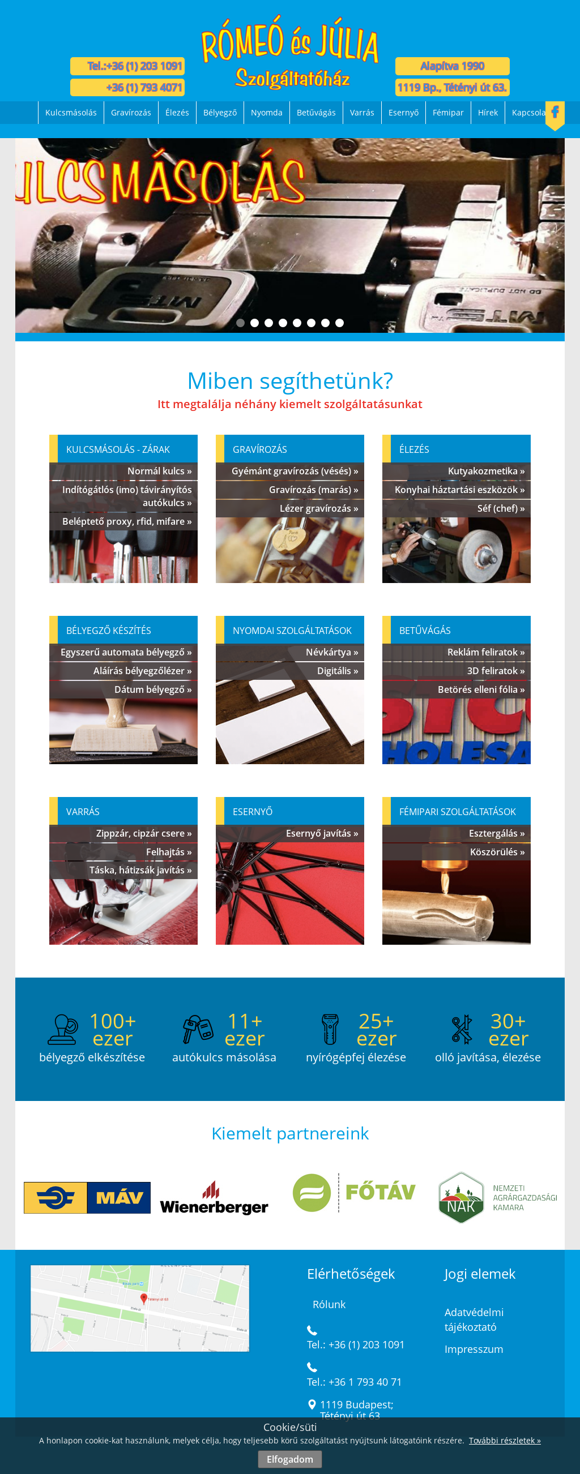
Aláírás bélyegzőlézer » (142, 671)
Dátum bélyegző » (153, 689)
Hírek (488, 112)
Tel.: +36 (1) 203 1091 (356, 1344)
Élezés (177, 112)
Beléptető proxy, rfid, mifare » (127, 521)
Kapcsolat (530, 112)
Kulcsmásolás (71, 112)
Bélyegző (220, 112)
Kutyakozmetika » (486, 471)
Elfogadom (290, 1459)
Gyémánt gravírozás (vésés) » (295, 471)
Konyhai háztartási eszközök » (460, 489)
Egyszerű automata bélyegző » (126, 652)
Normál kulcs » (159, 471)
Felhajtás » (169, 852)
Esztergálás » (497, 833)
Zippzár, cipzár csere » (144, 833)
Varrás (362, 112)
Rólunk (329, 1304)
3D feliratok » (496, 671)
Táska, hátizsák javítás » (140, 870)
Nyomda (267, 112)
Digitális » (338, 671)
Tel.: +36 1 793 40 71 (354, 1382)
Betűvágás (316, 112)
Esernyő (404, 112)
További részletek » (505, 1440)
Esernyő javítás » (322, 833)
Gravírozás (131, 112)
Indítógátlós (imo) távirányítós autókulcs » (127, 496)
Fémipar (448, 112)
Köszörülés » (497, 852)
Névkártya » (332, 652)
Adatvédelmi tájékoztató (474, 1319)
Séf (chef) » (501, 508)
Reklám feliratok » (486, 652)
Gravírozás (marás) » (314, 489)
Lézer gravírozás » (319, 508)
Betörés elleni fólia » (481, 689)
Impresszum (474, 1349)
